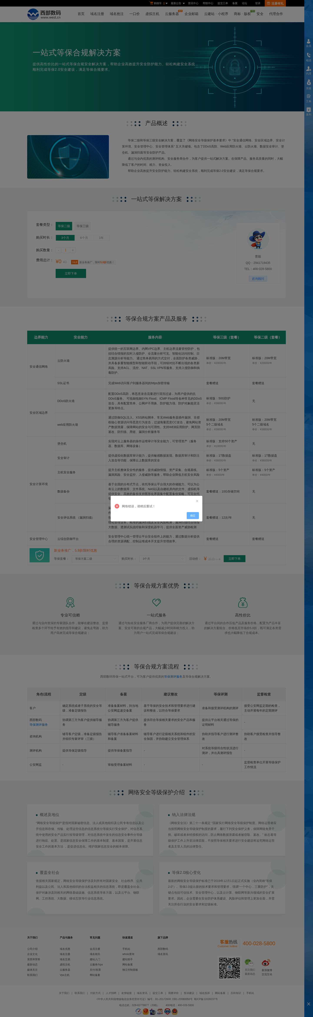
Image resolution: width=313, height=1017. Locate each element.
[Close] (197, 501)
